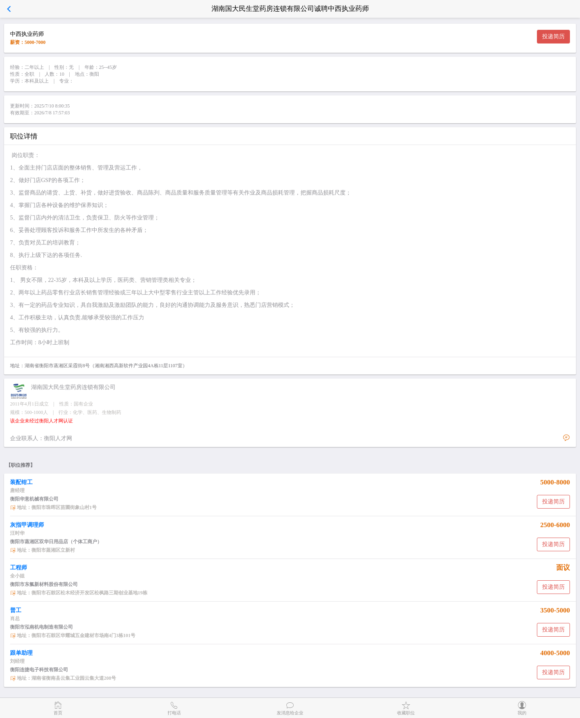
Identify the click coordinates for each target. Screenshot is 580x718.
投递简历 (553, 36)
